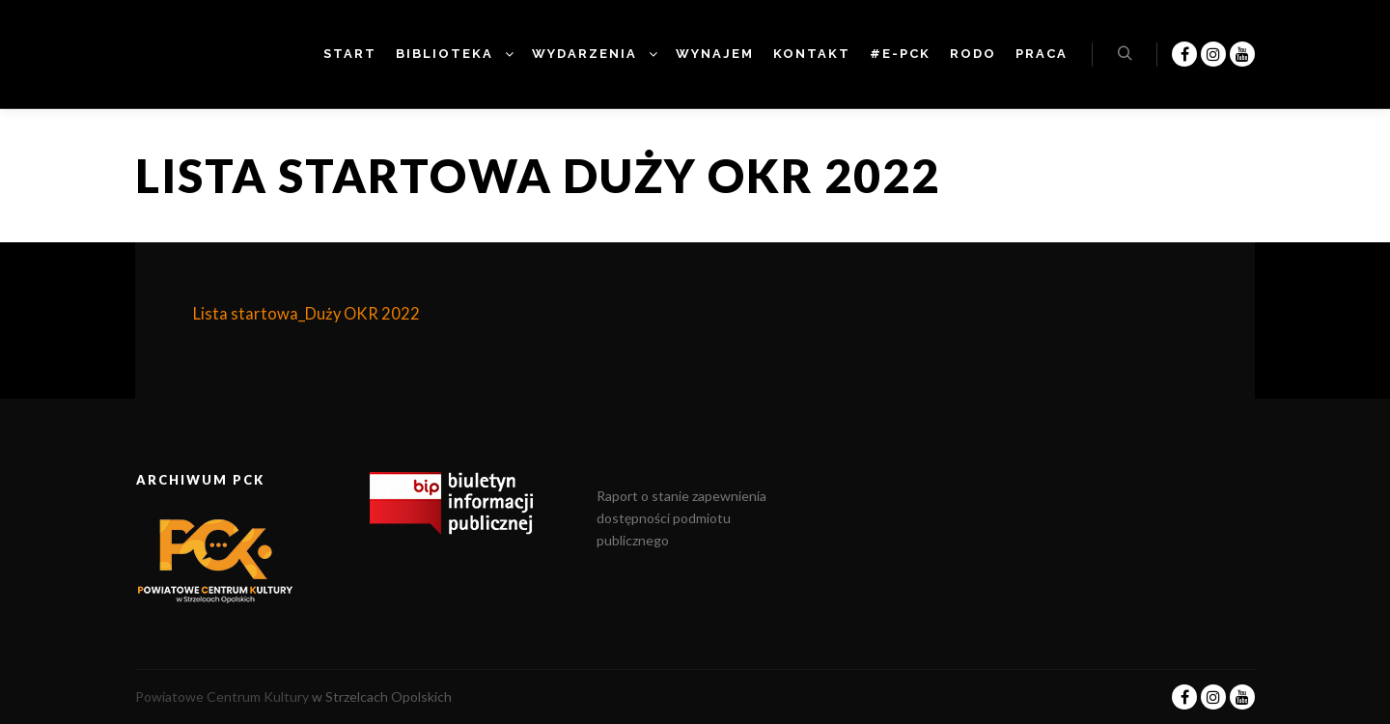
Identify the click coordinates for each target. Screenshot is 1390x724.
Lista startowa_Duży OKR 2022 (306, 313)
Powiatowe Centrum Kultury (222, 696)
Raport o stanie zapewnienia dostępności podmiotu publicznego (681, 518)
